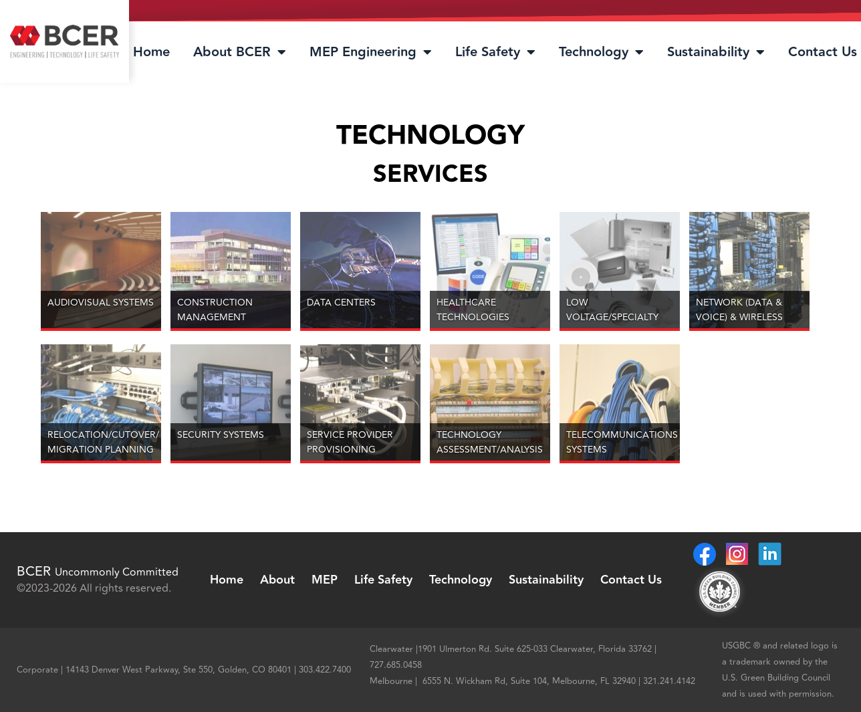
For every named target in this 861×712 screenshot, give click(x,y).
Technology (601, 52)
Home (151, 52)
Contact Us (822, 52)
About (277, 580)
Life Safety (495, 52)
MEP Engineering (371, 52)
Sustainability (716, 52)
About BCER (239, 52)
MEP (325, 580)
